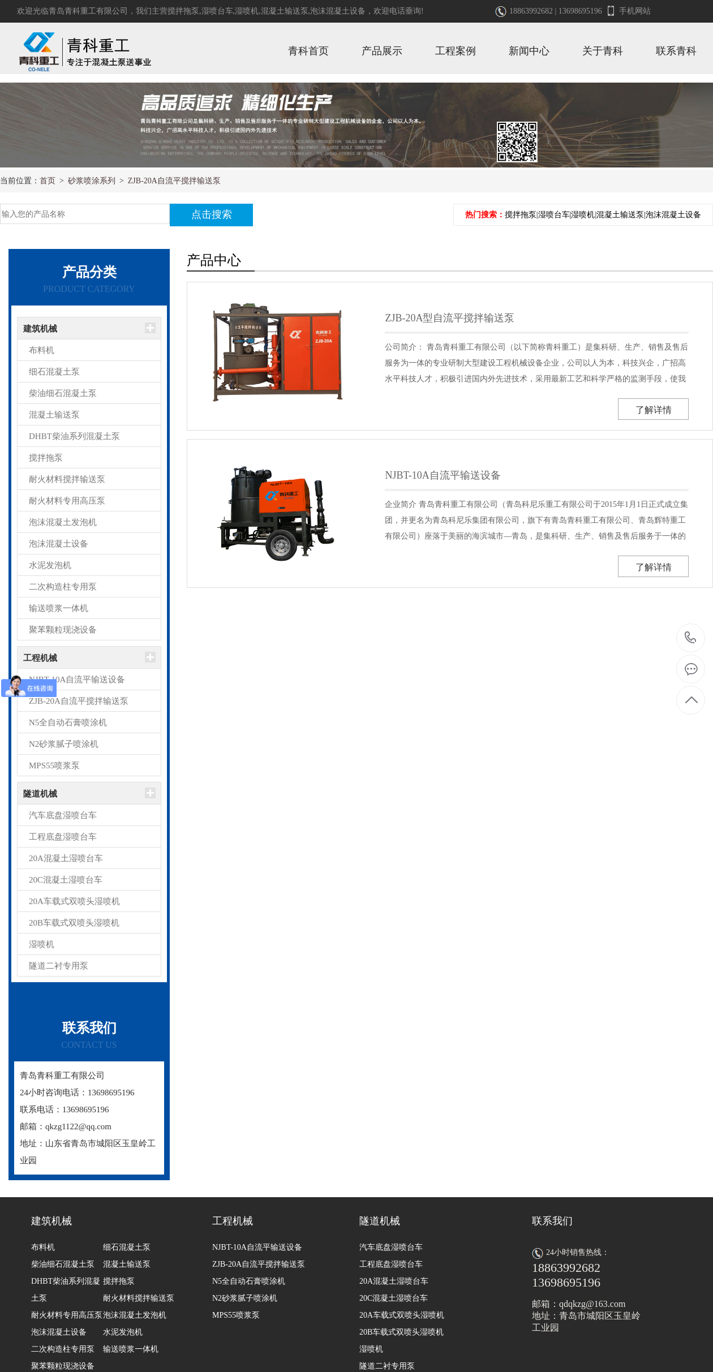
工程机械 (40, 658)
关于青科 (602, 51)
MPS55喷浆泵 (54, 765)
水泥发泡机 (50, 565)
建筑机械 (40, 328)
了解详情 (653, 410)
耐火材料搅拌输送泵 (67, 479)
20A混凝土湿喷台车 (66, 858)
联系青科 (676, 51)
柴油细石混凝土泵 (63, 393)
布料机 (41, 350)
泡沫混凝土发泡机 (63, 522)
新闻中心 (529, 51)
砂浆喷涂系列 (91, 181)
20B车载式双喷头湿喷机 (74, 922)
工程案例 (455, 51)
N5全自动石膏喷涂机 (68, 722)
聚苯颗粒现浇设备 (63, 629)
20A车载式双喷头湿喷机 (74, 901)
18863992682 (691, 637)
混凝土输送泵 (284, 11)
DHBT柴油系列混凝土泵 (74, 436)
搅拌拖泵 (183, 11)
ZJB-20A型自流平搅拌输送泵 (449, 318)
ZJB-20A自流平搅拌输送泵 (174, 181)
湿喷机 (247, 11)
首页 (47, 181)
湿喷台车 (217, 11)
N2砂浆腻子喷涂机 (63, 744)
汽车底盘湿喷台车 (63, 815)
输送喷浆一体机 (58, 608)
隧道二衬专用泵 (58, 965)
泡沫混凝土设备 (338, 11)
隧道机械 (40, 793)
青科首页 (308, 51)
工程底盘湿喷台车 (63, 836)
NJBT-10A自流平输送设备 (77, 679)
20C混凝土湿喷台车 (65, 879)
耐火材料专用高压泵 (67, 500)
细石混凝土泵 (54, 371)
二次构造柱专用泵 (63, 586)
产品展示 (382, 51)
